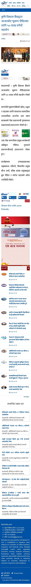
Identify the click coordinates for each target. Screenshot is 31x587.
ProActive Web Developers (20, 580)
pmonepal (12, 198)
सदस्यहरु (6, 575)
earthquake (22, 198)
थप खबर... (27, 397)
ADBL (4, 198)
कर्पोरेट (3, 39)
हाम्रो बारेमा (7, 573)
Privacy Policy (18, 573)
